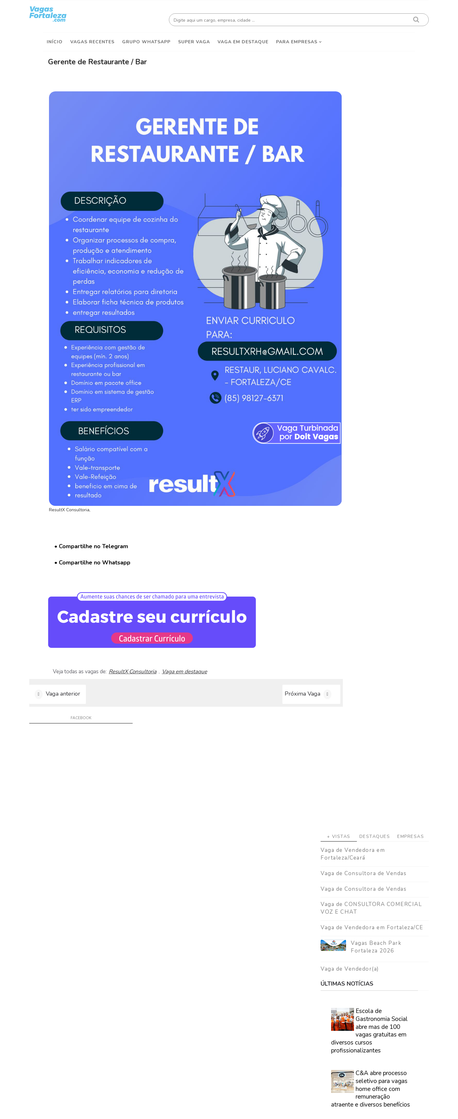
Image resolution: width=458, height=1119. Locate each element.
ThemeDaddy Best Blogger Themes (232, 1109)
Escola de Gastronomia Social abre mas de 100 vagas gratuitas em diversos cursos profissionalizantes (355, 349)
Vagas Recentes (92, 39)
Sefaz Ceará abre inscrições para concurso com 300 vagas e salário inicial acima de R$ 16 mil (358, 462)
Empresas (397, 155)
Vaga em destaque (243, 39)
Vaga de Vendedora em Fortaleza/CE (358, 246)
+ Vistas (325, 155)
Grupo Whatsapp (146, 39)
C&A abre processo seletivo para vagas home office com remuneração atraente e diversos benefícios (356, 407)
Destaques (361, 155)
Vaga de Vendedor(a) (336, 287)
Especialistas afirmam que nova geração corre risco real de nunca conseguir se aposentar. (354, 516)
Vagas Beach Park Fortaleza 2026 (362, 265)
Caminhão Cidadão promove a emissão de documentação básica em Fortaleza (369, 566)
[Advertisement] (361, 95)
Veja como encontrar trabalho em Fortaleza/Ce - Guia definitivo (356, 801)
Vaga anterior (76, 593)
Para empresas (296, 39)
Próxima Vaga (255, 593)
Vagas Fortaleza (115, 1109)
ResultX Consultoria (159, 565)
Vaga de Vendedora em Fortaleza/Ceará (339, 172)
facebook (84, 618)
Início (55, 39)
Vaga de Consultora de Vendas (350, 191)
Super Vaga (194, 39)
